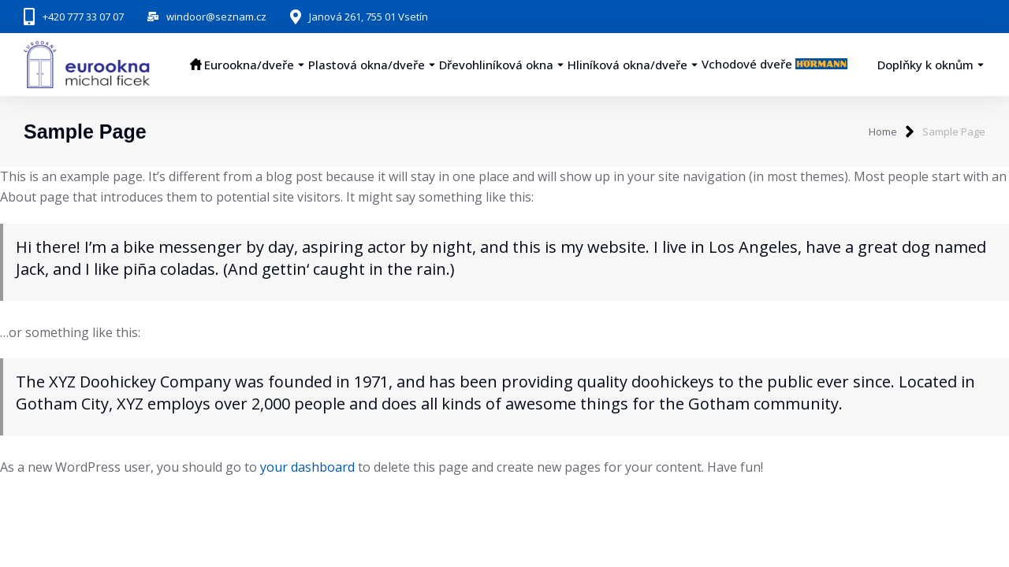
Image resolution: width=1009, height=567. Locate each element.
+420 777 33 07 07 (83, 16)
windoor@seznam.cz (216, 16)
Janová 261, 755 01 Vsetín (368, 16)
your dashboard (307, 467)
